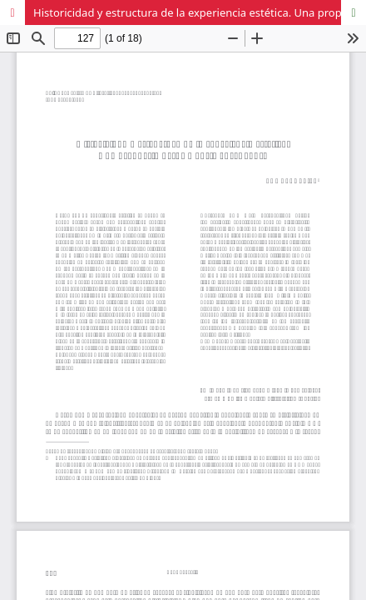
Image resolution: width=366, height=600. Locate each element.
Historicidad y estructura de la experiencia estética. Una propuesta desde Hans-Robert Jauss (199, 12)
